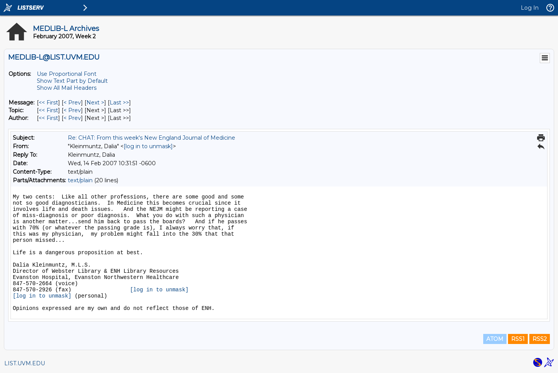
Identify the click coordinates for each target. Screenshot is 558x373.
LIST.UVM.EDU (24, 363)
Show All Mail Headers (66, 87)
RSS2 (539, 338)
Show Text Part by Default (72, 80)
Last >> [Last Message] (119, 102)
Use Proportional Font (66, 73)
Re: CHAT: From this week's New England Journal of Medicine (151, 137)
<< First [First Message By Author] (48, 118)
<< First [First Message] (48, 102)
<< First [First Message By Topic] (48, 110)
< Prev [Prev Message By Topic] (72, 110)
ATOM (494, 338)
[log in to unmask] (148, 146)
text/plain (80, 180)
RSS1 (518, 338)
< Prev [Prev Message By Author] (72, 118)
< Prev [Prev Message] (72, 102)
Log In (530, 7)
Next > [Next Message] (95, 102)
